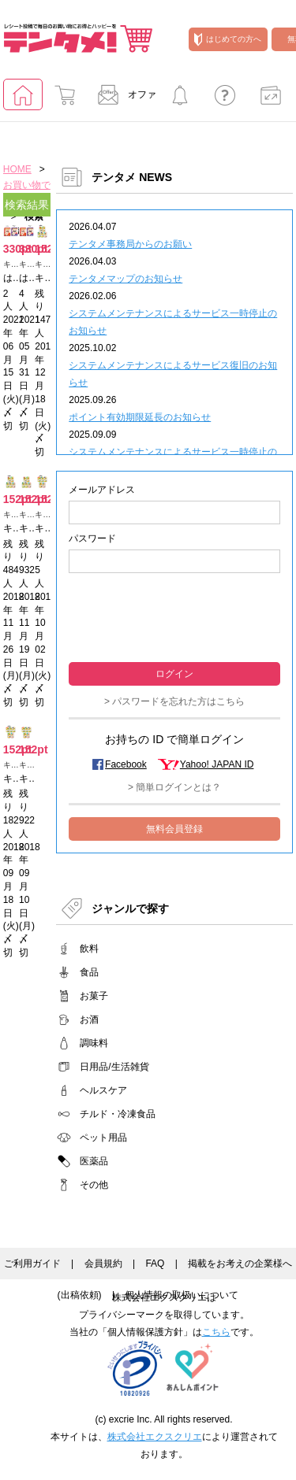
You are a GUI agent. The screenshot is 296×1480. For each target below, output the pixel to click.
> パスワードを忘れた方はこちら (174, 701)
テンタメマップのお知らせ (125, 278)
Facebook (126, 764)
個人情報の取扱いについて (181, 1295)
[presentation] (174, 616)
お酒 (89, 1019)
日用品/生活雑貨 (114, 1066)
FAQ (154, 1263)
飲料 (89, 948)
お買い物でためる (64, 99)
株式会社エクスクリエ (154, 1436)
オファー (122, 99)
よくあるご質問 (225, 99)
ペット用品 (103, 1137)
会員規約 (103, 1263)
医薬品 (94, 1161)
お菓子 (94, 995)
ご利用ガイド (32, 1263)
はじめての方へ (227, 39)
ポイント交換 (270, 99)
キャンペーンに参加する (180, 99)
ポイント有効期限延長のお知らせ (140, 417)
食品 (89, 972)
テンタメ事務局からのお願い (130, 244)
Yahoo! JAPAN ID (217, 764)
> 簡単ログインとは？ (174, 787)
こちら (216, 1332)
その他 (94, 1184)
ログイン (174, 673)
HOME (17, 169)
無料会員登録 (174, 828)
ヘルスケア (103, 1090)
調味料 (94, 1043)
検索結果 (27, 204)
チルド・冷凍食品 (117, 1113)
